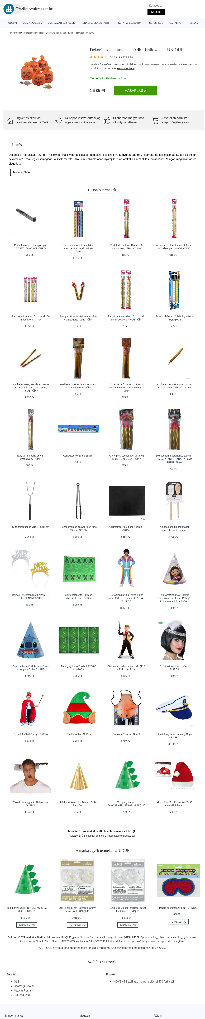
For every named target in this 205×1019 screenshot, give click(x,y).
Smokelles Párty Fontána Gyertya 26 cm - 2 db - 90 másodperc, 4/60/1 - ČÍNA (30, 387)
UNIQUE (192, 64)
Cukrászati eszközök (61, 23)
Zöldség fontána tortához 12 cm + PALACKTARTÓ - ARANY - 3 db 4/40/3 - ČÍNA (174, 458)
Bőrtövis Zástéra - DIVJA (126, 734)
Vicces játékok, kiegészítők (120, 835)
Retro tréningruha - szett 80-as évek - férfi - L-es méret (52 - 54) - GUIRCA (126, 598)
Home (9, 33)
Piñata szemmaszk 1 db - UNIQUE (178, 907)
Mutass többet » (126, 68)
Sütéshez (155, 23)
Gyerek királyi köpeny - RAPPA (31, 734)
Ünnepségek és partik (97, 23)
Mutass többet (22, 172)
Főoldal (12, 23)
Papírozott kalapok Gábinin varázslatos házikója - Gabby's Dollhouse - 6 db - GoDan (174, 598)
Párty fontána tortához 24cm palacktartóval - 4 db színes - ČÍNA (78, 248)
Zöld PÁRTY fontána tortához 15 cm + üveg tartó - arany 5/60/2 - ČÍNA (126, 387)
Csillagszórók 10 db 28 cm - (78, 455)
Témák (192, 23)
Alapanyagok (31, 23)
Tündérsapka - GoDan (78, 734)
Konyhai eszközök (129, 23)
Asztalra (174, 23)
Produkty (18, 33)
